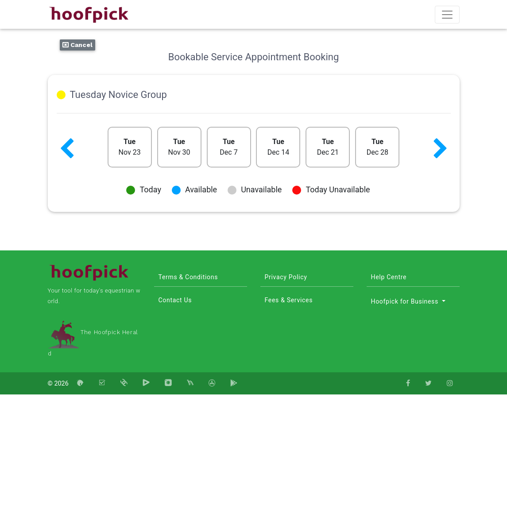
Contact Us (175, 300)
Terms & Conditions (188, 277)
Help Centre (389, 277)
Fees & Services (289, 300)
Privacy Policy (286, 277)
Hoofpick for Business (406, 301)
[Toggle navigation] (447, 14)
